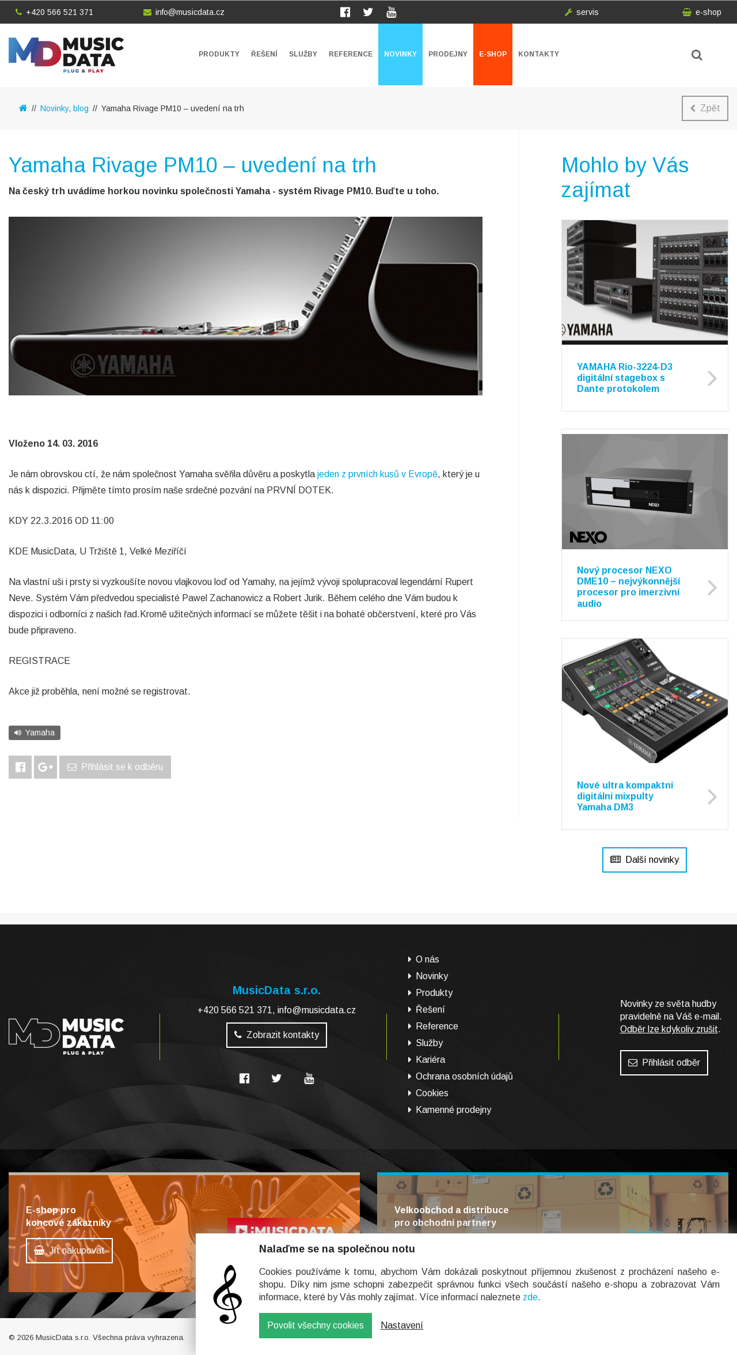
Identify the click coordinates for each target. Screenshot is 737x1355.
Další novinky (644, 860)
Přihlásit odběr (664, 1062)
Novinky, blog (64, 108)
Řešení (264, 54)
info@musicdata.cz (184, 12)
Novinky (400, 54)
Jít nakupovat (69, 1250)
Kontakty (538, 54)
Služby (303, 54)
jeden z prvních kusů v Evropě (377, 474)
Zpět (705, 108)
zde (530, 1305)
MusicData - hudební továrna (66, 55)
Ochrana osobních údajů (464, 1076)
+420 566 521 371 (54, 12)
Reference (351, 54)
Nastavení (402, 1333)
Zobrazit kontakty (276, 1035)
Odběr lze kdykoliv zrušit (669, 1029)
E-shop (493, 54)
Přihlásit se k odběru (115, 767)
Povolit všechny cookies (315, 1333)
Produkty (219, 54)
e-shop (701, 12)
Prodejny (448, 54)
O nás (427, 959)
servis (582, 12)
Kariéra (430, 1060)
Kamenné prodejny (453, 1110)
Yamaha (34, 732)
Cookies (432, 1093)
